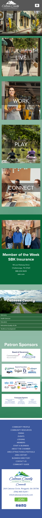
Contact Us (21, 461)
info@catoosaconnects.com (21, 494)
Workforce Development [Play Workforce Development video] (8, 329)
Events (21, 436)
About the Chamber (21, 448)
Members (21, 442)
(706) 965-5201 (20, 491)
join (21, 500)
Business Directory (21, 458)
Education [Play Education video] (4, 322)
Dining (21, 433)
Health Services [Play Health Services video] (5, 318)
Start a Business (21, 445)
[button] (37, 5)
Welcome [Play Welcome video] (4, 315)
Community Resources (21, 430)
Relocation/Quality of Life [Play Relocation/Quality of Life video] (8, 325)
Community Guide (21, 464)
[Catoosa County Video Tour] (21, 301)
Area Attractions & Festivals (21, 452)
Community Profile (21, 427)
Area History (21, 455)
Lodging (21, 439)
